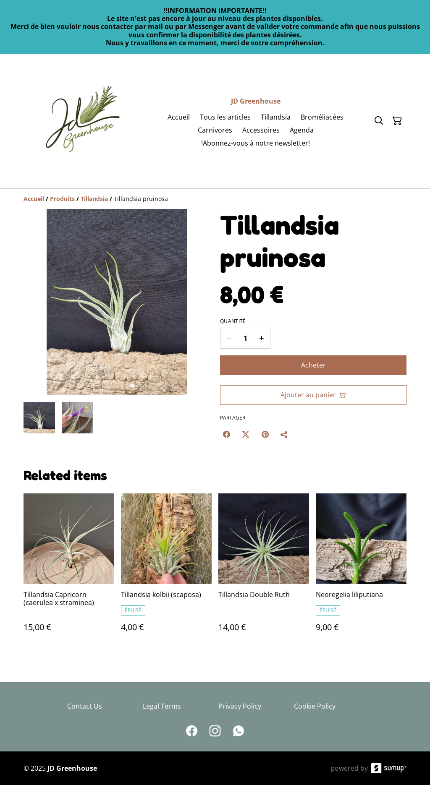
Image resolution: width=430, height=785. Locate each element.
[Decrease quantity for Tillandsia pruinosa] (228, 338)
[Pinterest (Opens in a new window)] (265, 434)
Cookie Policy (315, 706)
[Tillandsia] (94, 199)
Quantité (233, 321)
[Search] (379, 121)
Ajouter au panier (313, 394)
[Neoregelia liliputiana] (361, 571)
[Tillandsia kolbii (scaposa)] (166, 571)
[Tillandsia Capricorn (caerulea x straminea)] (69, 571)
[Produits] (62, 199)
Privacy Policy (239, 706)
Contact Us (84, 706)
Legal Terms (162, 706)
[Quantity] (245, 338)
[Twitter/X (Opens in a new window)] (245, 434)
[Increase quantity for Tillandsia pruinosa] (261, 338)
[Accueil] (34, 199)
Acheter (313, 365)
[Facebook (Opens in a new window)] (226, 434)
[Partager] (284, 434)
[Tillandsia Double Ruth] (263, 571)
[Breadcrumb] (215, 199)
